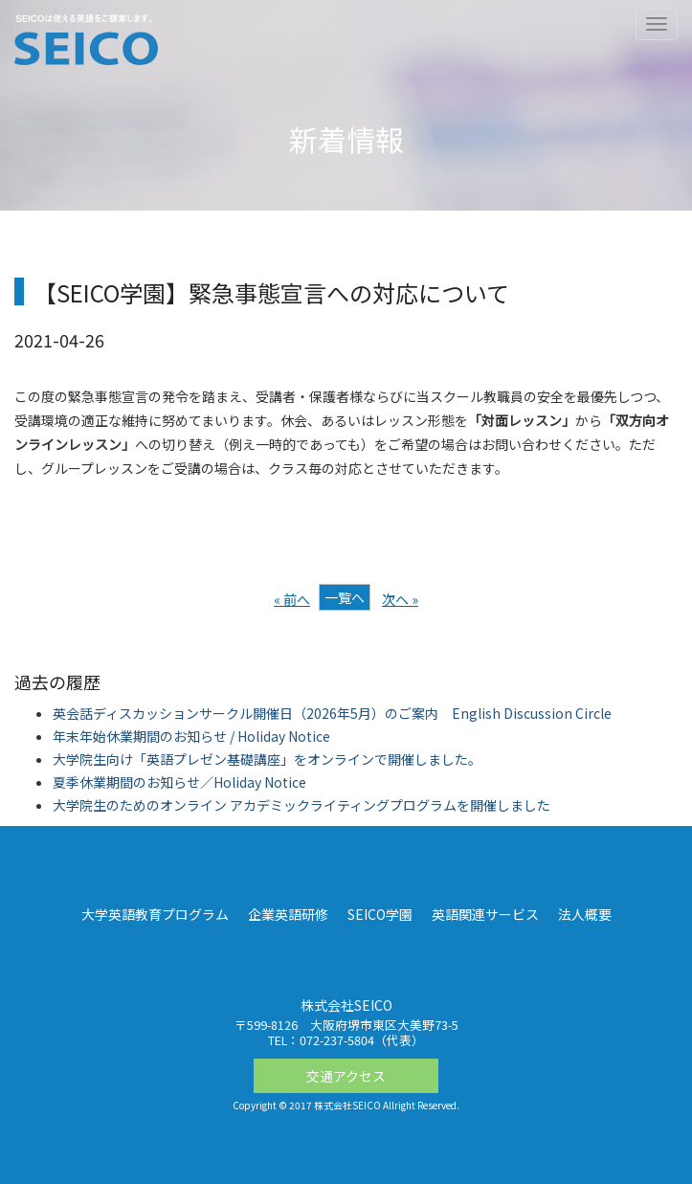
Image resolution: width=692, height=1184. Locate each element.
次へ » (400, 599)
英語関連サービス (485, 914)
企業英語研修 (288, 914)
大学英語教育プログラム (155, 914)
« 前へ (292, 599)
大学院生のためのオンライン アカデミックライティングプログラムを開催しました (301, 805)
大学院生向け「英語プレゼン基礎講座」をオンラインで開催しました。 (267, 759)
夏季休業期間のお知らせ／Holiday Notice (179, 782)
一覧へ (344, 597)
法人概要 (585, 914)
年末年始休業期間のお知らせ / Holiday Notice (191, 736)
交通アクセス (346, 1075)
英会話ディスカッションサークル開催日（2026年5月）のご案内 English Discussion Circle (332, 713)
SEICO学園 (380, 914)
